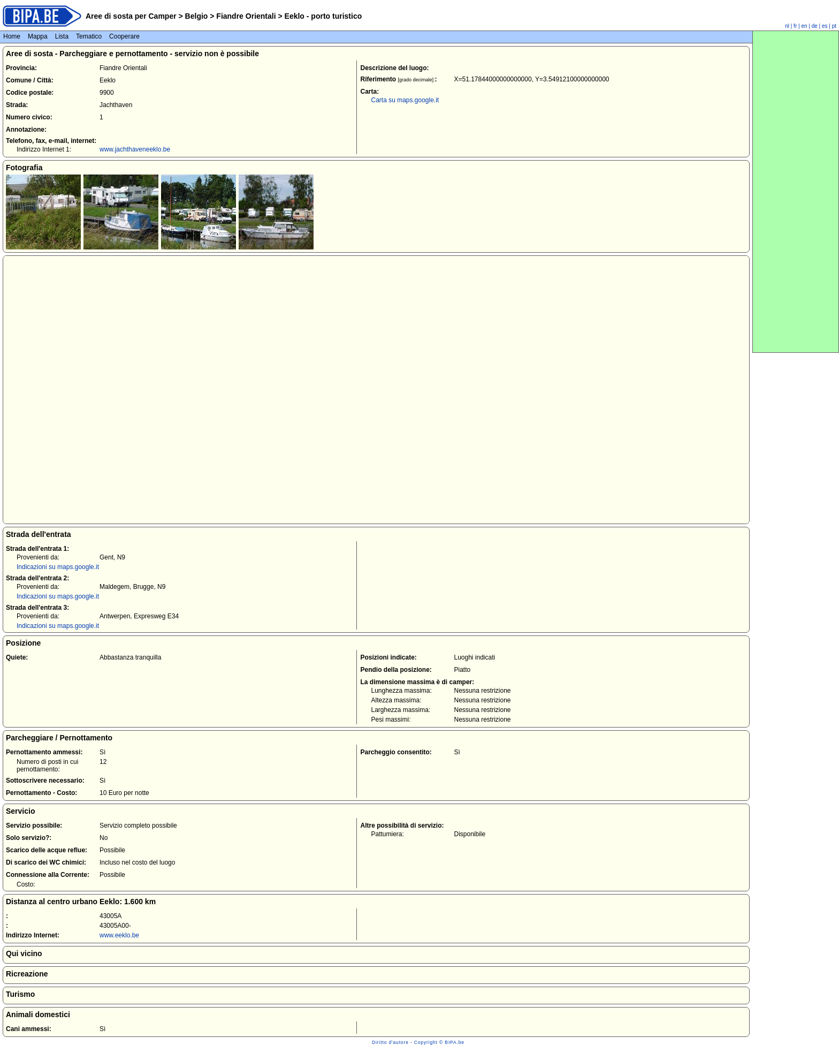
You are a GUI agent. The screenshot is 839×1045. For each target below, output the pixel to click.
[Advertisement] (795, 191)
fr (795, 26)
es (825, 26)
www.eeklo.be (119, 935)
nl (787, 26)
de (815, 26)
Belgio (196, 16)
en (804, 26)
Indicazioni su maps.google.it (58, 567)
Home (11, 36)
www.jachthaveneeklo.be (135, 149)
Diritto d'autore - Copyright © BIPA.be (418, 1042)
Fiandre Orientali (246, 16)
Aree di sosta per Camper (131, 16)
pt (834, 26)
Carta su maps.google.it (405, 100)
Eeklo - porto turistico (322, 16)
